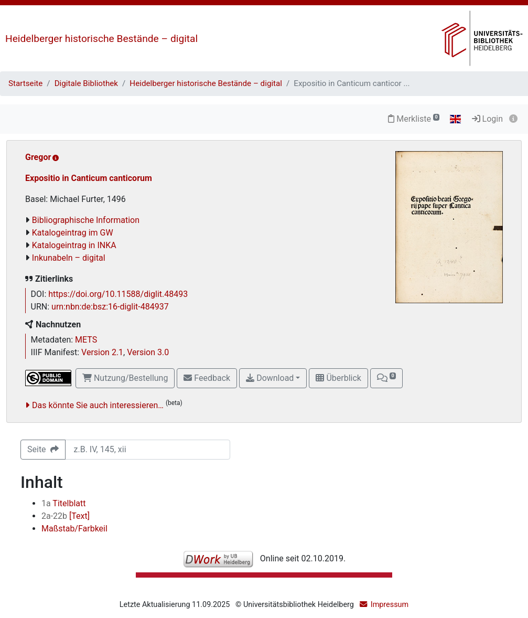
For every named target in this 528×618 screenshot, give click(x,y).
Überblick (338, 378)
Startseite (25, 83)
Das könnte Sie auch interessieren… (98, 405)
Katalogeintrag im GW (72, 233)
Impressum (389, 604)
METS (86, 340)
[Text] (65, 516)
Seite (43, 449)
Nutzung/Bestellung (125, 378)
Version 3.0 (148, 352)
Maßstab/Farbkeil (74, 529)
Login (487, 119)
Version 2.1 (102, 352)
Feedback (207, 378)
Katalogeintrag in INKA (74, 245)
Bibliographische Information (85, 220)
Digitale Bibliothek (86, 83)
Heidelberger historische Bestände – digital (101, 39)
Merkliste (413, 119)
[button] (386, 378)
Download (270, 378)
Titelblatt (63, 503)
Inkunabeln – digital (68, 258)
